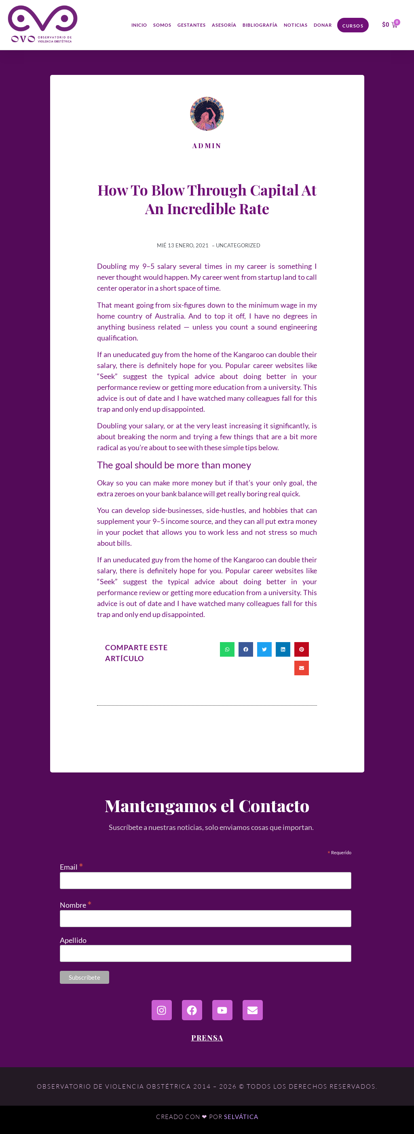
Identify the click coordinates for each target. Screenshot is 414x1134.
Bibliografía (260, 25)
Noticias (296, 25)
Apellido (73, 940)
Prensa (207, 1038)
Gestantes (191, 25)
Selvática (241, 1116)
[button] (227, 649)
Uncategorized (238, 245)
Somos (162, 25)
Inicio (139, 25)
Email (71, 866)
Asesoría (224, 25)
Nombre (76, 904)
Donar (323, 25)
